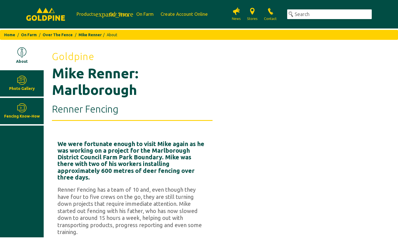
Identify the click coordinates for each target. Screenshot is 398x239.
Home (9, 35)
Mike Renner (90, 35)
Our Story (119, 14)
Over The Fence (58, 35)
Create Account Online (184, 14)
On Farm (145, 14)
